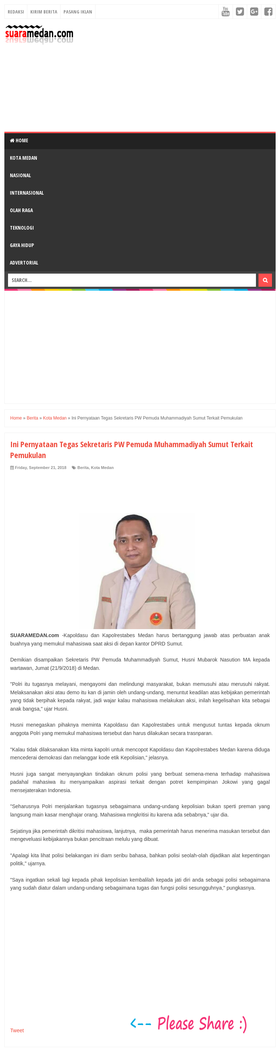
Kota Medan (23, 157)
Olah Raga (21, 210)
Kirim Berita (43, 11)
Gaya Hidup (22, 245)
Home (19, 140)
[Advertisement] (177, 75)
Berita (83, 467)
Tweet (17, 1030)
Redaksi (16, 11)
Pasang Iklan (77, 11)
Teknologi (22, 227)
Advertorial (24, 262)
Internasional (27, 192)
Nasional (20, 175)
